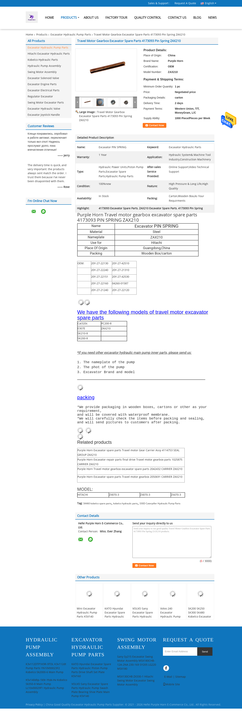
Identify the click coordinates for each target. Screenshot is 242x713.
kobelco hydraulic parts (125, 508)
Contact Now (156, 125)
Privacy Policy (34, 709)
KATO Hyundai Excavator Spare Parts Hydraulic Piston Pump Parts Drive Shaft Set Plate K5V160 (116, 623)
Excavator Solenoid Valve (43, 78)
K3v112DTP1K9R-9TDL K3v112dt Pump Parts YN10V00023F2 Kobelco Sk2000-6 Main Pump (46, 672)
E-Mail (168, 681)
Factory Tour (116, 17)
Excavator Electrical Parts (43, 90)
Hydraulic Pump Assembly (44, 66)
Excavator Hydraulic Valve (44, 108)
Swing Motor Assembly (42, 72)
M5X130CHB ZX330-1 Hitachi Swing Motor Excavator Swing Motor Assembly (136, 685)
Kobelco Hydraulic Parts (43, 59)
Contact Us (177, 17)
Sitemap (180, 681)
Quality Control (147, 17)
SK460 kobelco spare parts (97, 508)
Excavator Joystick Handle (44, 114)
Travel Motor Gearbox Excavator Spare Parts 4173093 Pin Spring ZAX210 (105, 116)
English (210, 3)
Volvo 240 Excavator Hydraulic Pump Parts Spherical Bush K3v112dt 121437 (170, 623)
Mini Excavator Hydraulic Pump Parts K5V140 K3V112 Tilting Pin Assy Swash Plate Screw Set (88, 623)
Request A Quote (185, 3)
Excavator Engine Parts (42, 84)
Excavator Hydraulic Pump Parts (70, 34)
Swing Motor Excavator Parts (46, 102)
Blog (197, 17)
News (212, 17)
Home (49, 17)
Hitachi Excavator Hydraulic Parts (49, 53)
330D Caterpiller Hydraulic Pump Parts (159, 508)
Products (69, 17)
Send (205, 656)
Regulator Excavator (40, 96)
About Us (91, 17)
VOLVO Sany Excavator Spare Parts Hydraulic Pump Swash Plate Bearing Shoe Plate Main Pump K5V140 (144, 623)
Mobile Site (171, 688)
